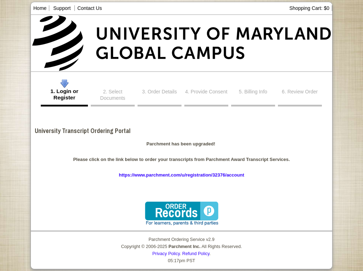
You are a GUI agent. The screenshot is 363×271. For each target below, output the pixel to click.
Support (62, 8)
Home (39, 8)
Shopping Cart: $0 (309, 8)
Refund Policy (196, 253)
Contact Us (89, 8)
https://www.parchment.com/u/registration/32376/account (181, 175)
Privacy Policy (166, 253)
